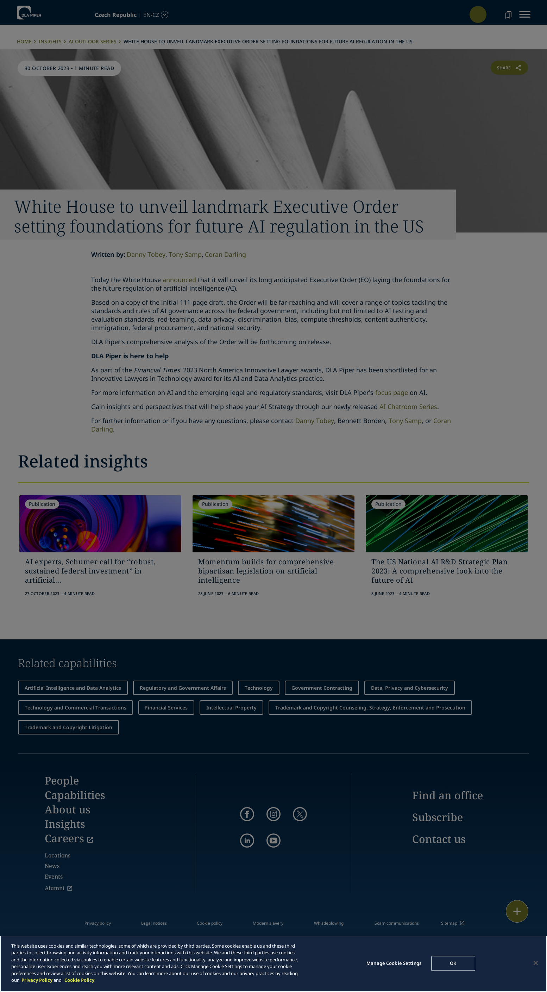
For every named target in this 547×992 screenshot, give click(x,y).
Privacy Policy (36, 980)
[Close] (535, 963)
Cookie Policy (79, 980)
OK (453, 963)
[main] (273, 964)
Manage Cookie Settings (393, 963)
